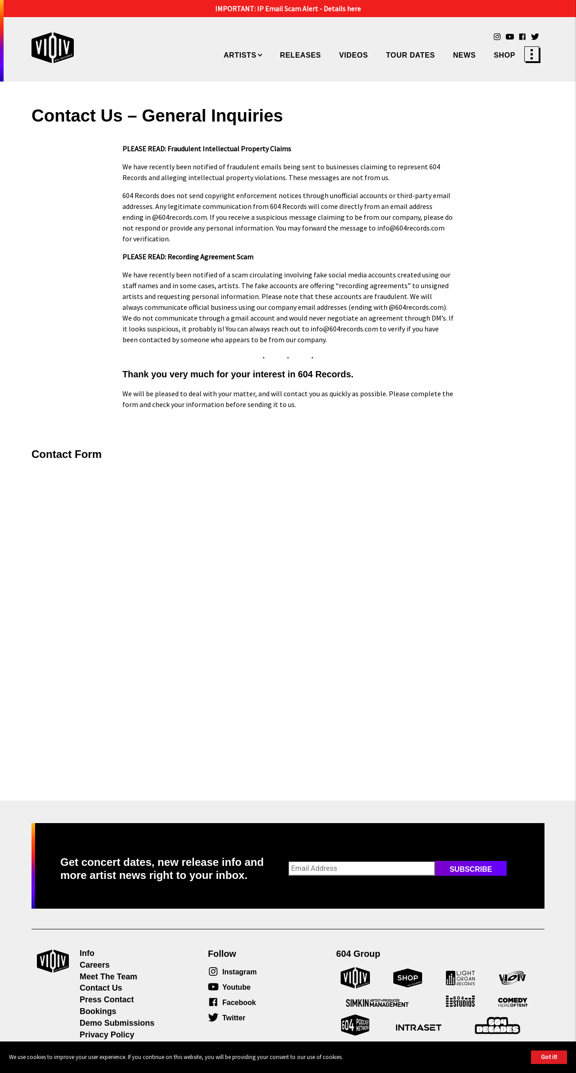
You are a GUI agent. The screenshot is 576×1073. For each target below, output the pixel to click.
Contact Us (101, 987)
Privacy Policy (107, 1034)
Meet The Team (108, 976)
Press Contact (107, 999)
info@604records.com (411, 227)
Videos (353, 55)
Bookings (98, 1011)
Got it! (549, 1057)
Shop (504, 55)
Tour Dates (410, 55)
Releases (300, 55)
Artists (240, 55)
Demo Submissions (117, 1023)
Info (87, 953)
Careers (95, 964)
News (464, 55)
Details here (342, 8)
